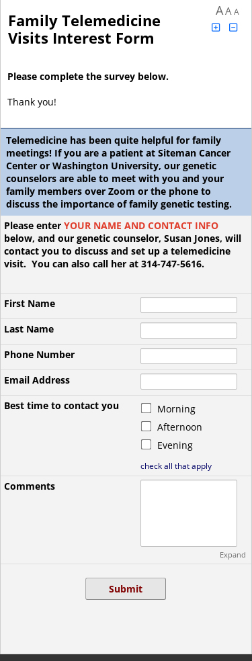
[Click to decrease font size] (233, 27)
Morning (176, 408)
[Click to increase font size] (215, 27)
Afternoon (179, 427)
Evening (175, 445)
